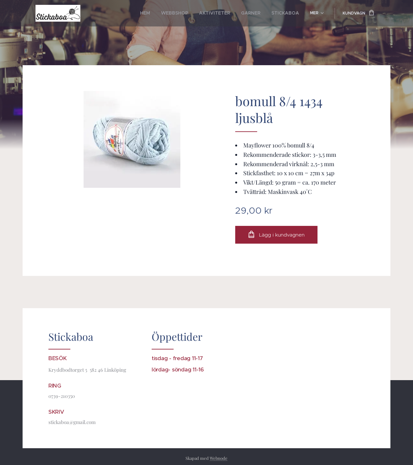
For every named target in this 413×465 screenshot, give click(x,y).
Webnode (218, 458)
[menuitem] (160, 13)
